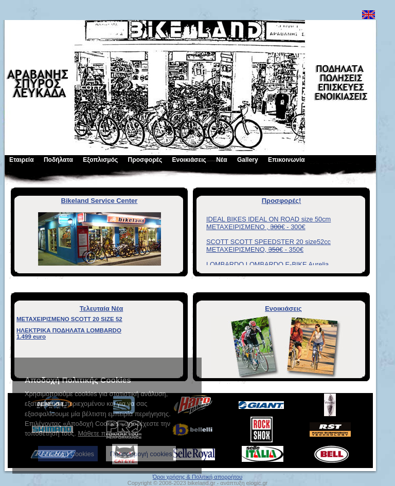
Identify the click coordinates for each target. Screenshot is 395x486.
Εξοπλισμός (100, 159)
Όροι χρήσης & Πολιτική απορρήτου (197, 477)
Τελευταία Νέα (101, 308)
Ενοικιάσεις (189, 159)
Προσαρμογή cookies (141, 454)
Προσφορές (145, 159)
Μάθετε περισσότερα (108, 433)
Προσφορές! (281, 200)
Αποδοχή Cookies (68, 454)
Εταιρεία (21, 159)
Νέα (221, 159)
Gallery (247, 159)
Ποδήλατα (58, 159)
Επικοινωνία (286, 159)
